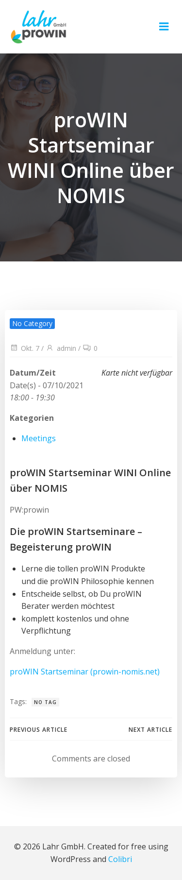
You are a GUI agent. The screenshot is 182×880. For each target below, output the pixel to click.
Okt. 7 (24, 348)
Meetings (38, 438)
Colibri (120, 859)
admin (61, 348)
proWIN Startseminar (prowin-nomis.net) (85, 671)
